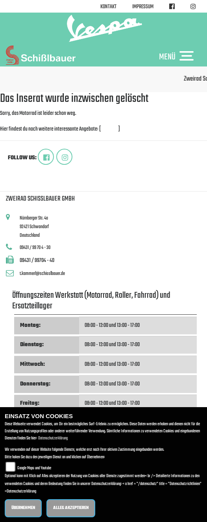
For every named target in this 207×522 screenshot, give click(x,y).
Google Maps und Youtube (34, 468)
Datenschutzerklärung (53, 438)
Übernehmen (23, 508)
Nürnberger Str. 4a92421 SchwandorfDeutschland (34, 226)
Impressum (142, 7)
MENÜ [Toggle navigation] (178, 56)
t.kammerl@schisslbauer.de (42, 273)
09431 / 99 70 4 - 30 (35, 247)
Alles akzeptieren (71, 508)
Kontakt (108, 7)
